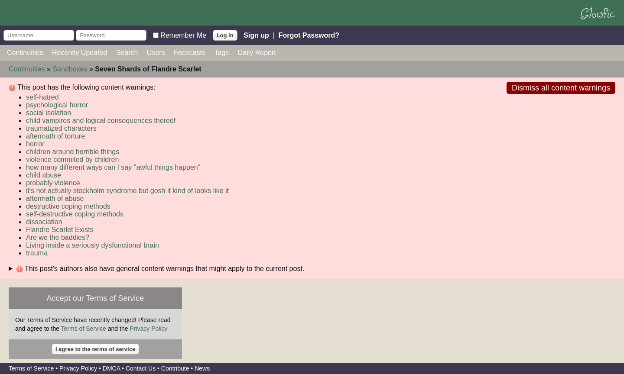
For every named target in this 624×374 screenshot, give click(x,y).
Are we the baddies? (57, 237)
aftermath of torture (55, 136)
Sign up (256, 35)
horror (35, 144)
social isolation (48, 112)
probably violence (53, 183)
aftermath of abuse (55, 198)
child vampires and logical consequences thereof (101, 120)
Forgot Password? (309, 35)
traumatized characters (61, 128)
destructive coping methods (68, 206)
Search (127, 52)
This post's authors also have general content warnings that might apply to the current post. (160, 269)
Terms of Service (83, 328)
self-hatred (42, 97)
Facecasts (189, 52)
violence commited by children (72, 159)
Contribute (175, 368)
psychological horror (57, 105)
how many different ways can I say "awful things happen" (113, 167)
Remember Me (183, 35)
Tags (221, 52)
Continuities (25, 52)
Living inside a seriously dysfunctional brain (92, 245)
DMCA (111, 368)
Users (156, 52)
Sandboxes (69, 69)
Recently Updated (79, 52)
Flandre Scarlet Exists (60, 229)
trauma (37, 253)
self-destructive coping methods (75, 214)
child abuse (43, 175)
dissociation (44, 222)
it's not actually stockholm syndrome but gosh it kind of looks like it (127, 190)
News (202, 368)
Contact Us (141, 368)
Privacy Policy (148, 328)
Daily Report (257, 52)
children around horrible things (72, 151)
